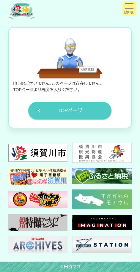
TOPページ (70, 110)
